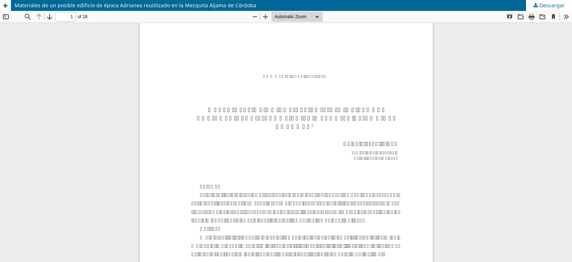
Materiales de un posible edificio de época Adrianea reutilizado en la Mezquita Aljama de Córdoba (135, 5)
